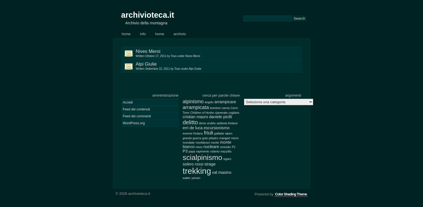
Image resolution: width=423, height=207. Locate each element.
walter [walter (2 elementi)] (187, 178)
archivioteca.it (147, 15)
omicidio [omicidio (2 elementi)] (225, 147)
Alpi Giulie (219, 66)
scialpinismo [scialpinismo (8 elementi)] (202, 157)
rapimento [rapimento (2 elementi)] (202, 151)
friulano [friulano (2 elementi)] (198, 133)
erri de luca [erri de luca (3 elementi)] (193, 128)
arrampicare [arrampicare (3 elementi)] (225, 102)
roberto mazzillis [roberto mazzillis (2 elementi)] (220, 151)
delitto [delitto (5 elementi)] (190, 122)
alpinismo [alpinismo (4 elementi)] (193, 101)
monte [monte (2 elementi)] (215, 142)
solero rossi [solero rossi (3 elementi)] (193, 164)
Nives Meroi (219, 53)
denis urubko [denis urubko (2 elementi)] (207, 123)
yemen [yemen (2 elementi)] (196, 178)
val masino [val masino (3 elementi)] (221, 172)
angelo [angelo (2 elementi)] (209, 102)
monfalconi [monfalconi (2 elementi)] (202, 142)
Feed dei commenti (137, 116)
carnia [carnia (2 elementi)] (225, 108)
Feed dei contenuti (136, 109)
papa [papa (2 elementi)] (192, 151)
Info (143, 34)
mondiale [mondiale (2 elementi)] (189, 142)
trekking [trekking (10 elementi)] (197, 170)
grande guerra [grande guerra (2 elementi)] (192, 138)
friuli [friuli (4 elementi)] (208, 133)
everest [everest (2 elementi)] (187, 133)
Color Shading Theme (291, 194)
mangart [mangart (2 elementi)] (224, 138)
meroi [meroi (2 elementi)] (235, 138)
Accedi (128, 102)
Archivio (180, 34)
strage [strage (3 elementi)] (210, 164)
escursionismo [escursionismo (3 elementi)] (217, 128)
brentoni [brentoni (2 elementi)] (215, 108)
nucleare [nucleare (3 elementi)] (211, 146)
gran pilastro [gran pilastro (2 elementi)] (210, 138)
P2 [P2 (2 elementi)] (233, 147)
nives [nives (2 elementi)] (198, 147)
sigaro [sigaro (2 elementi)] (227, 159)
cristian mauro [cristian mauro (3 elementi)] (195, 117)
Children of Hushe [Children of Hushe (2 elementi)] (202, 112)
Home (126, 34)
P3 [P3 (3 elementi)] (185, 151)
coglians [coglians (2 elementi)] (234, 112)
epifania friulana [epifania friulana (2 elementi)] (227, 123)
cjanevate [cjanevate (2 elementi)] (221, 112)
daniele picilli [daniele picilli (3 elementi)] (220, 117)
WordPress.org (134, 123)
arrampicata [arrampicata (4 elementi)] (196, 107)
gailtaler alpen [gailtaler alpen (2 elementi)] (223, 133)
